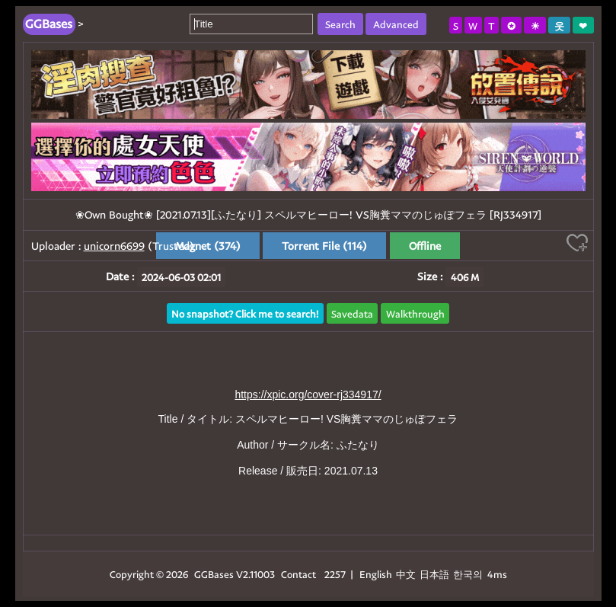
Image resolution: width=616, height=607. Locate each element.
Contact (298, 573)
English (375, 573)
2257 (335, 573)
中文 (406, 573)
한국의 (469, 573)
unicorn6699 (114, 245)
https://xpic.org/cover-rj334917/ (308, 394)
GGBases (214, 573)
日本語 (434, 573)
